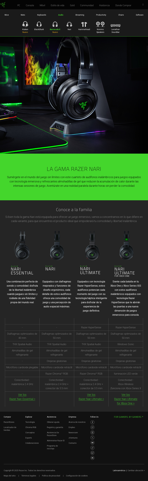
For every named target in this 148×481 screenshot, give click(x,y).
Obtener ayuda (53, 422)
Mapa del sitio (10, 476)
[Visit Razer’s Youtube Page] (92, 442)
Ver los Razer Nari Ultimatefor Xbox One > (125, 399)
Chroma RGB (30, 427)
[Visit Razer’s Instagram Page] (92, 427)
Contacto (72, 443)
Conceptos (30, 433)
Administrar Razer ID (56, 441)
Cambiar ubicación (136, 470)
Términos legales (28, 476)
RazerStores (9, 422)
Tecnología (30, 422)
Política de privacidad (51, 476)
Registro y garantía (55, 427)
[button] (144, 4)
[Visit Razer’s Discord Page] (92, 458)
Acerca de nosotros (77, 422)
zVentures (73, 438)
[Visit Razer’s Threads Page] (92, 432)
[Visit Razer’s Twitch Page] (92, 453)
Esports (28, 438)
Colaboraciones (32, 443)
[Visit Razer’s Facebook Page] (92, 422)
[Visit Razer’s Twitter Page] (92, 437)
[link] (2, 5)
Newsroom (73, 433)
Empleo (72, 427)
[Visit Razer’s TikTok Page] (92, 448)
